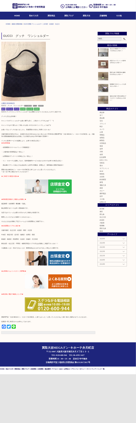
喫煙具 (102, 222)
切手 (101, 245)
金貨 (101, 203)
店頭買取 (33, 417)
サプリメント (104, 217)
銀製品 (102, 189)
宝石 (101, 169)
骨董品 (102, 183)
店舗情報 (103, 15)
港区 (101, 260)
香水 (101, 214)
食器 (101, 195)
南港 (101, 280)
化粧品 (102, 211)
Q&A (61, 417)
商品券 (102, 161)
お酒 (101, 181)
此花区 (37, 158)
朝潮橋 (102, 274)
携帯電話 (103, 242)
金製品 (102, 186)
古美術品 (103, 192)
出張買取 (40, 417)
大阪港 (102, 271)
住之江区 (30, 158)
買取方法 (86, 15)
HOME (17, 15)
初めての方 (33, 15)
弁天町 (23, 158)
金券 (101, 197)
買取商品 (51, 15)
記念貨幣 (103, 206)
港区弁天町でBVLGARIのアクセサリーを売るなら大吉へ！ (118, 147)
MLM (101, 220)
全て (3, 158)
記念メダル (104, 209)
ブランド (9, 158)
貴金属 (102, 167)
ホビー (102, 239)
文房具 (102, 225)
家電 (101, 231)
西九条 (102, 263)
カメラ (102, 178)
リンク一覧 (101, 417)
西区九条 (103, 277)
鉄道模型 (103, 228)
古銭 (101, 200)
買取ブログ (69, 15)
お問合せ (67, 417)
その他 (119, 15)
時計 (101, 175)
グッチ (16, 158)
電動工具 (103, 234)
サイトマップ (91, 417)
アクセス (55, 417)
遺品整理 (48, 417)
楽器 (101, 237)
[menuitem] (17, 15)
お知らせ (103, 250)
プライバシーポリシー (78, 417)
